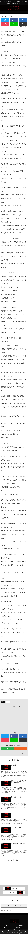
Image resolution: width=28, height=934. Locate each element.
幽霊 (9, 701)
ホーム (7, 925)
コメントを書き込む (14, 905)
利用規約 (21, 925)
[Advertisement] (14, 718)
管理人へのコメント (20, 927)
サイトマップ (7, 927)
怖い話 (3, 701)
